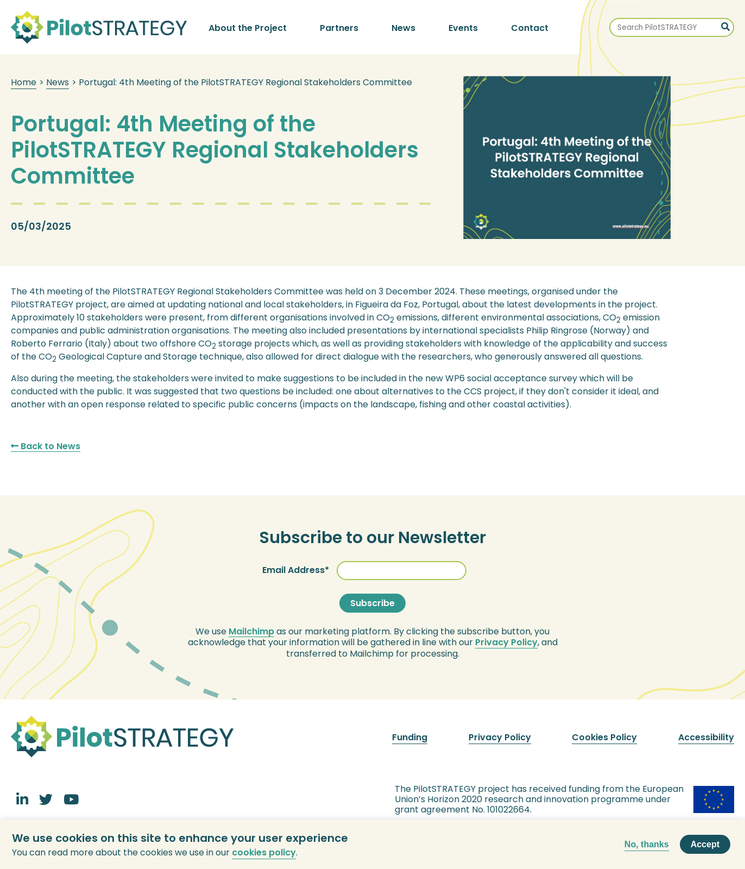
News (403, 28)
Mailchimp (251, 631)
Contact (529, 28)
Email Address (293, 570)
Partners (339, 28)
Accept (705, 848)
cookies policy (264, 855)
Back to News (45, 446)
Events (463, 28)
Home (23, 82)
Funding (409, 737)
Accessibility (706, 737)
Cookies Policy (604, 737)
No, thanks (646, 847)
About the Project (248, 28)
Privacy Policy (506, 642)
